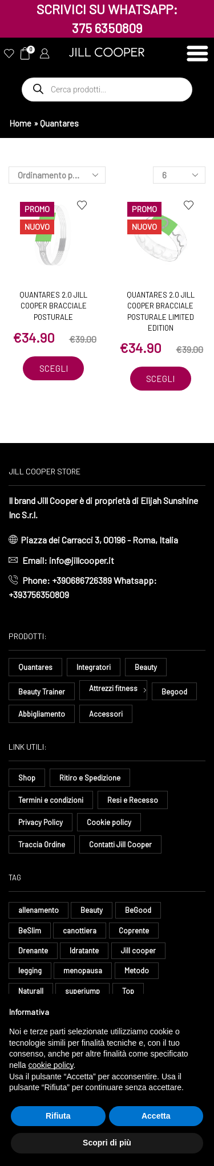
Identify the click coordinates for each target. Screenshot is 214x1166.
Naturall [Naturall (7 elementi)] (30, 991)
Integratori (93, 667)
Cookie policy (109, 822)
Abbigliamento (41, 713)
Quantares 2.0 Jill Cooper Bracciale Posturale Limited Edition (161, 311)
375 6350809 (107, 28)
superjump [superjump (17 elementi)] (82, 991)
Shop (26, 777)
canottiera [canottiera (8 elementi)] (79, 930)
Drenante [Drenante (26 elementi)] (33, 950)
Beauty (146, 667)
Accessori (106, 713)
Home (20, 123)
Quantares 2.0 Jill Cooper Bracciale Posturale (53, 306)
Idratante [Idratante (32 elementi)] (84, 950)
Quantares (35, 667)
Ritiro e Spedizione (89, 777)
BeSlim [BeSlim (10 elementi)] (29, 930)
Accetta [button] (156, 1115)
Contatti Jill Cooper (120, 844)
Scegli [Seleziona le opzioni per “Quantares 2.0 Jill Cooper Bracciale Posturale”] (53, 368)
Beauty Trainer (41, 691)
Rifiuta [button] (58, 1115)
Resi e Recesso (132, 800)
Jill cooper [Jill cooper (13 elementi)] (138, 950)
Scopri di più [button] (107, 1142)
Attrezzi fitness (113, 688)
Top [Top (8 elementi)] (128, 991)
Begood (174, 691)
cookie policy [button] (50, 1065)
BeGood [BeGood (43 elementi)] (138, 910)
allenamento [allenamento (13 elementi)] (38, 910)
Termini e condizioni (50, 800)
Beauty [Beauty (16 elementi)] (91, 910)
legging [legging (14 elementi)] (30, 970)
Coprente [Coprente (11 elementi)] (134, 930)
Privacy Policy (40, 822)
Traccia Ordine (41, 844)
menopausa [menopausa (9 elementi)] (82, 970)
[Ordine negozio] (57, 175)
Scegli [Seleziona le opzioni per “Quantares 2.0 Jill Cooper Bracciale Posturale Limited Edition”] (160, 378)
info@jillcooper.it (81, 560)
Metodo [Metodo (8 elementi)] (136, 970)
